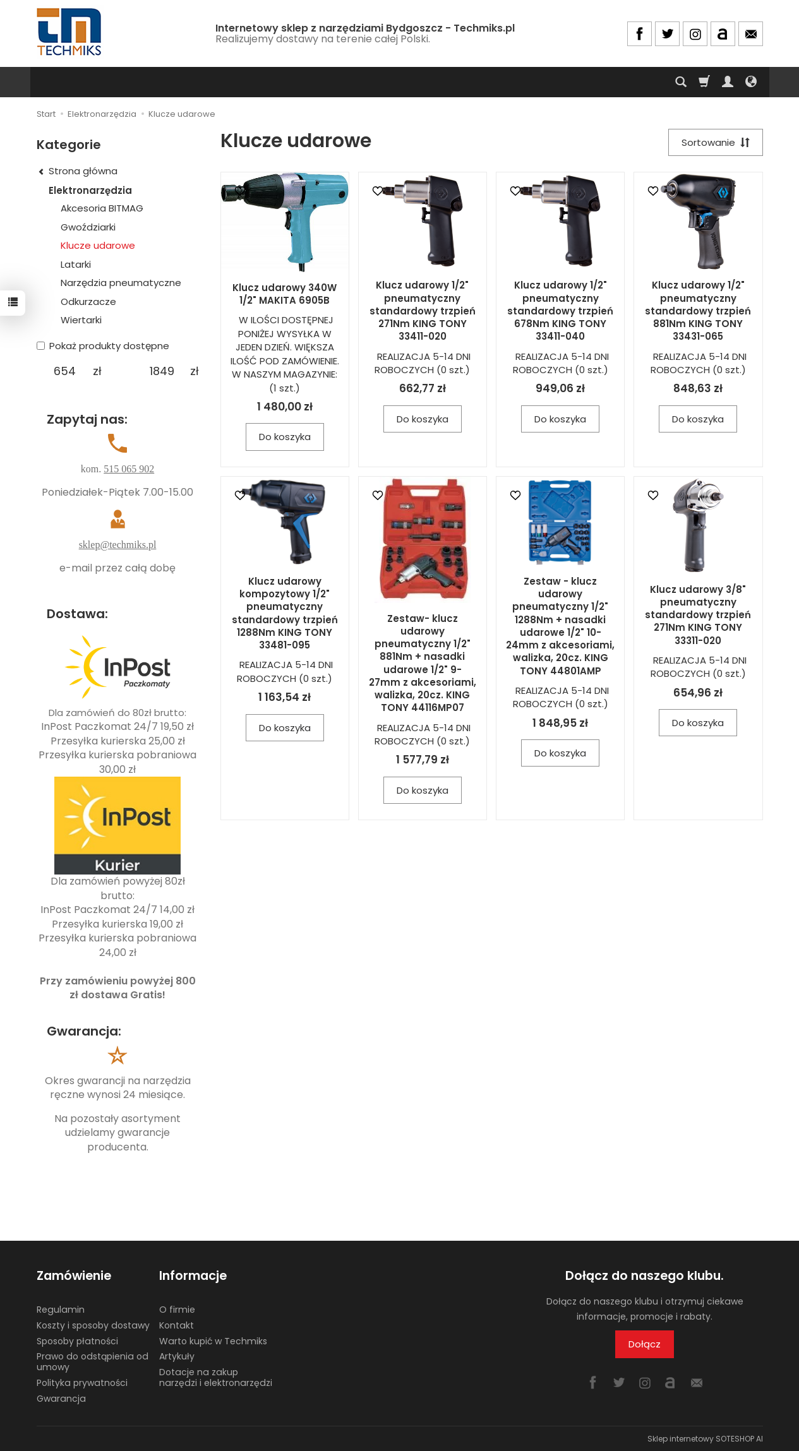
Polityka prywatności (82, 1382)
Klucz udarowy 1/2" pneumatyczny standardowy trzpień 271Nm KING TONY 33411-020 (422, 310)
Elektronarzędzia (90, 190)
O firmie (177, 1309)
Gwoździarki (88, 227)
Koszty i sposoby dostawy (93, 1325)
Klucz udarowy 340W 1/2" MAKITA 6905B (284, 294)
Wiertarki (81, 319)
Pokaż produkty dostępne (103, 345)
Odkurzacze (88, 301)
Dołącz (644, 1344)
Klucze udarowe (98, 245)
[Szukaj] (681, 82)
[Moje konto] (728, 82)
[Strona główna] (70, 32)
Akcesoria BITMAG (102, 208)
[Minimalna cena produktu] (65, 371)
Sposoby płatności (77, 1340)
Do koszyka (285, 436)
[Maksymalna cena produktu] (162, 371)
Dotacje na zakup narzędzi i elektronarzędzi (215, 1377)
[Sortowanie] (715, 142)
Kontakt (176, 1325)
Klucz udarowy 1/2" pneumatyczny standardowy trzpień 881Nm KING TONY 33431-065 (698, 310)
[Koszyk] (704, 82)
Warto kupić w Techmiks (213, 1340)
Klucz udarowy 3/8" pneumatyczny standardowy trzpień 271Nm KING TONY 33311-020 (698, 615)
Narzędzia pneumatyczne (121, 282)
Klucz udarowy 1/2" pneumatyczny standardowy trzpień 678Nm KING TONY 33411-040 (560, 310)
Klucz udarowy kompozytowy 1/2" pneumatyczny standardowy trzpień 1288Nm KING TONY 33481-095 (285, 613)
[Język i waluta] (751, 82)
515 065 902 (129, 468)
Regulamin (61, 1309)
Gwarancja (61, 1398)
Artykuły (177, 1356)
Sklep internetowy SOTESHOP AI (705, 1438)
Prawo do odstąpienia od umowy (92, 1361)
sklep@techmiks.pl (118, 544)
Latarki (76, 264)
